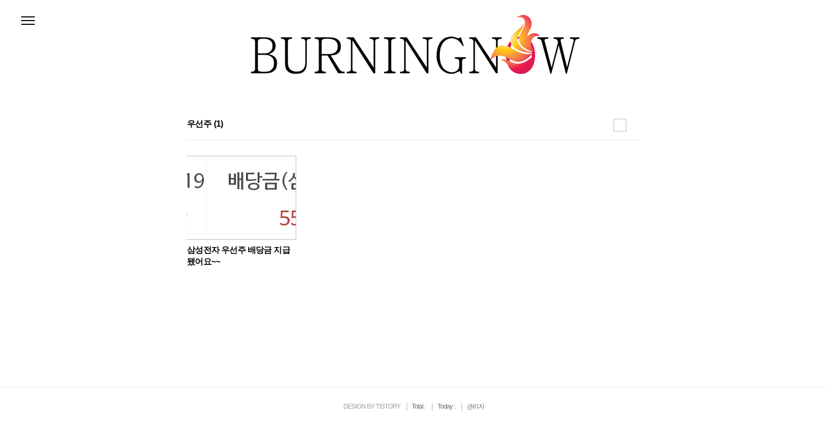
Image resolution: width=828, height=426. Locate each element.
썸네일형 (620, 125)
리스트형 (634, 125)
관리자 (476, 406)
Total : (420, 406)
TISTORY (388, 406)
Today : (446, 406)
